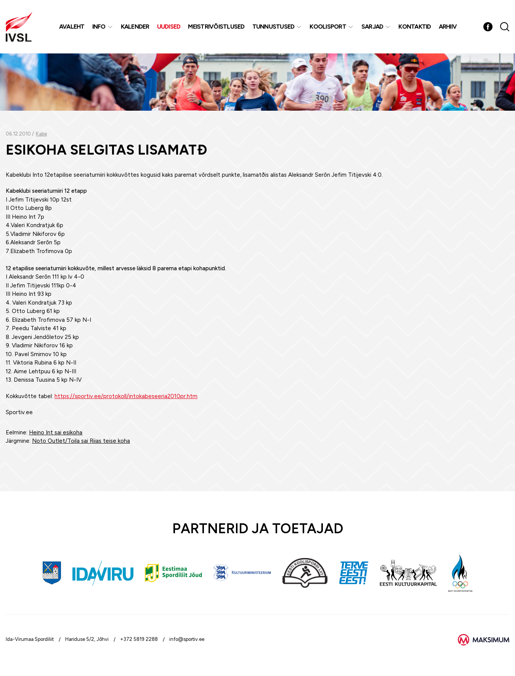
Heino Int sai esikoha (55, 432)
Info (99, 26)
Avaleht (72, 26)
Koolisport (328, 26)
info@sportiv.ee (186, 639)
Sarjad (372, 26)
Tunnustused (273, 26)
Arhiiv (448, 26)
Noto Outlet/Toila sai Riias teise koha (81, 440)
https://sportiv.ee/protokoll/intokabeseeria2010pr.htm (126, 396)
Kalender (135, 26)
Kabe (41, 134)
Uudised (169, 26)
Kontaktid (414, 26)
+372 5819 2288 (139, 639)
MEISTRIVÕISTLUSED (216, 26)
